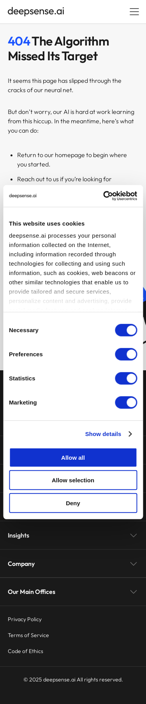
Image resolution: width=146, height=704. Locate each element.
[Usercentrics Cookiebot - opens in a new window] (104, 196)
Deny (73, 502)
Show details (103, 434)
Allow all (73, 457)
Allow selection (73, 480)
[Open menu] (134, 11)
